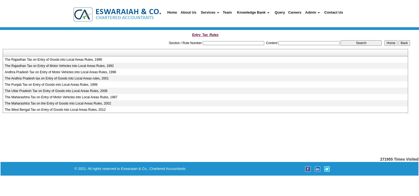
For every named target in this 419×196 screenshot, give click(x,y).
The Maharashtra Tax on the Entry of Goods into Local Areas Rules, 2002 (58, 103)
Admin (312, 12)
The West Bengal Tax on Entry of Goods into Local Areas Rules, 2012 (55, 110)
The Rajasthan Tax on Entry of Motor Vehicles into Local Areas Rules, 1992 (59, 66)
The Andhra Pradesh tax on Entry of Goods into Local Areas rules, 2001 (57, 78)
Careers (294, 12)
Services (210, 12)
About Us (189, 12)
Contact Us (333, 12)
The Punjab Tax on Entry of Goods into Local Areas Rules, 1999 (51, 85)
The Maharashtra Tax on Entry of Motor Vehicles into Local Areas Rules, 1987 (61, 97)
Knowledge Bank (253, 12)
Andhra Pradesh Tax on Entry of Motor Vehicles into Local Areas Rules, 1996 (60, 72)
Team (227, 12)
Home (172, 12)
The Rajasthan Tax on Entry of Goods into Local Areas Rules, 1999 (53, 60)
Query (280, 12)
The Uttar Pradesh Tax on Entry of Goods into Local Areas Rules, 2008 (56, 91)
